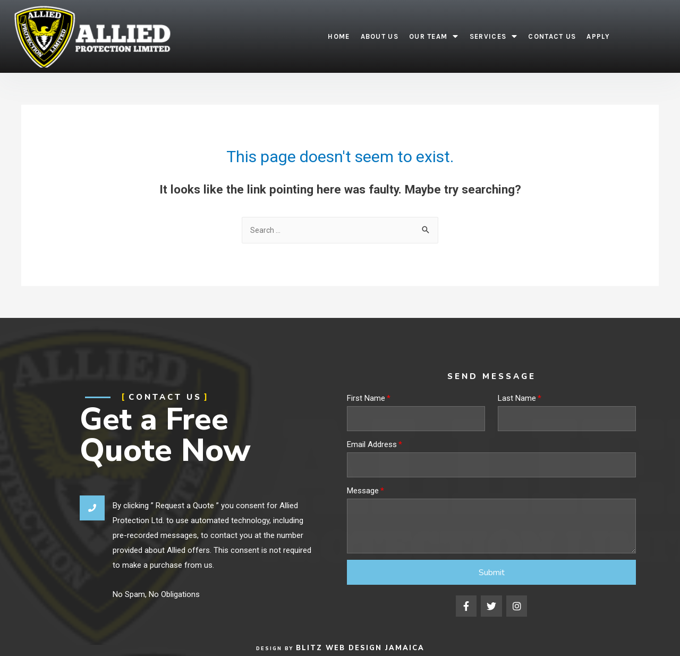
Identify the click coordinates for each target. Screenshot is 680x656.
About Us (379, 36)
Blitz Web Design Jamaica (360, 648)
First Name (366, 399)
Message (363, 492)
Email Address (372, 445)
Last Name (517, 399)
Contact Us (552, 36)
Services (494, 36)
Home (339, 36)
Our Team (434, 36)
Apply (598, 36)
